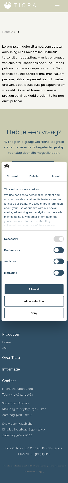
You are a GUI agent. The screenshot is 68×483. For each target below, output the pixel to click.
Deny (34, 313)
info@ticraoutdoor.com (17, 389)
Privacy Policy (56, 466)
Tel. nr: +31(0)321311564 (17, 394)
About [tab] (56, 176)
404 (5, 348)
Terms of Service (31, 472)
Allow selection (34, 301)
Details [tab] (34, 176)
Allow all (34, 289)
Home (6, 32)
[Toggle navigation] (58, 6)
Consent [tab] (12, 176)
